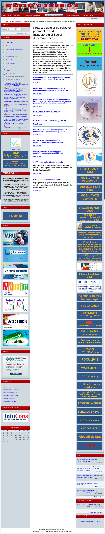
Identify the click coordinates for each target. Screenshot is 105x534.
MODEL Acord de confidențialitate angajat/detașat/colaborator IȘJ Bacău (48, 141)
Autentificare (94, 18)
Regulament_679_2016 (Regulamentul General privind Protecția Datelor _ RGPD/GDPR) (51, 78)
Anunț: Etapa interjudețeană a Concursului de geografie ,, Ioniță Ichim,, (89, 491)
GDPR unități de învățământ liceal (46, 179)
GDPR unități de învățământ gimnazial (48, 162)
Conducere (17, 15)
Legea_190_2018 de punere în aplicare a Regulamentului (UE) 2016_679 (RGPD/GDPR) (51, 89)
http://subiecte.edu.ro (9, 401)
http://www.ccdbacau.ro (10, 392)
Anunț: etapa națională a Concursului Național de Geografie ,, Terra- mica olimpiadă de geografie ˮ (88, 468)
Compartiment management (54, 15)
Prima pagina (6, 15)
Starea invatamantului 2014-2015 (90, 521)
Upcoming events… (96, 512)
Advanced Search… (23, 33)
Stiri (79, 455)
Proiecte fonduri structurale (11, 18)
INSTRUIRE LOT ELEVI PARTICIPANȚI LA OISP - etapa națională (89, 476)
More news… (98, 496)
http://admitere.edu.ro (9, 398)
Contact (55, 18)
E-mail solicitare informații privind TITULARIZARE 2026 (87, 460)
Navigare (6, 37)
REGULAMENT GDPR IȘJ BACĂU (46, 112)
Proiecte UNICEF (29, 18)
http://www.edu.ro (8, 387)
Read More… (37, 83)
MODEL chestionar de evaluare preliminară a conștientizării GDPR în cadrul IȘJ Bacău (50, 131)
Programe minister (88, 15)
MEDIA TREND (61, 529)
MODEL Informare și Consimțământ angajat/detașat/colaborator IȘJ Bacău (48, 152)
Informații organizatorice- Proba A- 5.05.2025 (87, 483)
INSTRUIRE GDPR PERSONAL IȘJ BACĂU (49, 121)
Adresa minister (16, 149)
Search (5, 24)
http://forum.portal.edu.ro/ (10, 389)
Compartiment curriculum (33, 15)
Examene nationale (44, 18)
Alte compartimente (72, 15)
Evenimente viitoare (84, 500)
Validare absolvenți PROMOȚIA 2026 (88, 505)
